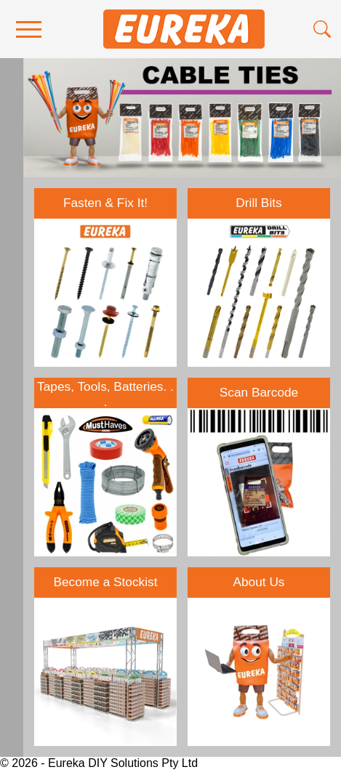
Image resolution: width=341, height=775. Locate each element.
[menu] (28, 29)
